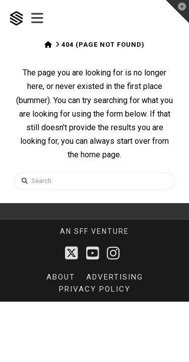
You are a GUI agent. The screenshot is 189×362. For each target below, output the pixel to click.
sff (81, 231)
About (60, 277)
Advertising (114, 277)
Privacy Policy (95, 289)
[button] (37, 19)
